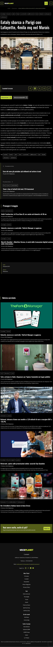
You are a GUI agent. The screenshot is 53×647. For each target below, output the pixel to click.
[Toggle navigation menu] (2, 3)
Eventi (26, 602)
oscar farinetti (23, 13)
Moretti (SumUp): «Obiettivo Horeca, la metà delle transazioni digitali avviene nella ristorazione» (27, 243)
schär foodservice (9, 210)
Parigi (18, 13)
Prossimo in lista (8, 182)
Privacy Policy (26, 587)
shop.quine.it (27, 564)
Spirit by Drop (26, 607)
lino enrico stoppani (10, 460)
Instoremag (26, 620)
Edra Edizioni (26, 626)
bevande (8, 13)
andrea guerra (47, 13)
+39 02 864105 (29, 560)
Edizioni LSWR (26, 629)
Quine (26, 635)
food (37, 13)
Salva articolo (6, 97)
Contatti (26, 579)
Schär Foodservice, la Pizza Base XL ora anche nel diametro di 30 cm (24, 214)
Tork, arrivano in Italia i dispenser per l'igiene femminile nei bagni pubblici (25, 377)
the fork (9, 224)
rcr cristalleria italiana (12, 502)
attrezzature (7, 373)
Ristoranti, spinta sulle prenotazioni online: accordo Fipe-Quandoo (23, 463)
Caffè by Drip (26, 610)
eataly (13, 13)
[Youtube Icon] (33, 568)
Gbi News (26, 617)
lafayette (41, 13)
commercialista (14, 185)
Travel (26, 599)
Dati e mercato (26, 594)
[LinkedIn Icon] (30, 568)
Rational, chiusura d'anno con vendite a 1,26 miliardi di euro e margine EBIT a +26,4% (26, 420)
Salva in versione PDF (20, 97)
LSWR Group (26, 632)
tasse (8, 185)
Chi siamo (26, 576)
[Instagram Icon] (25, 568)
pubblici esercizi (31, 13)
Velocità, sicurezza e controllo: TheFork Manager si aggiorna (21, 228)
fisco (4, 185)
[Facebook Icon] (28, 568)
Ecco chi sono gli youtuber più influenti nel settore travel (22, 171)
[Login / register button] (46, 3)
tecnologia (3, 13)
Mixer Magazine (26, 584)
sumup (9, 238)
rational (9, 415)
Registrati (46, 528)
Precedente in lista (8, 166)
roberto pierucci (21, 502)
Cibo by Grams (26, 605)
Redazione (12, 173)
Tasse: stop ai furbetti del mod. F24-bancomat (18, 189)
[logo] (9, 3)
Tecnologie (14, 8)
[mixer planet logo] (26, 550)
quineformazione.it (35, 564)
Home (9, 8)
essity (12, 373)
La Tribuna (26, 637)
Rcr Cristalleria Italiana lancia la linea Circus (15, 505)
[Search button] (50, 3)
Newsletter (26, 581)
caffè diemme (3, 17)
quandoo (18, 460)
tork (2, 373)
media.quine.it (19, 564)
